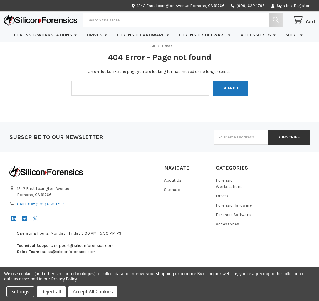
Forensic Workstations (45, 52)
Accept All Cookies (93, 291)
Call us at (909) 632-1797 (40, 221)
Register (302, 5)
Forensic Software (205, 52)
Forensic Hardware (143, 52)
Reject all (51, 291)
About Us (173, 197)
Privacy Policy (64, 279)
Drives (97, 52)
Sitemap (172, 206)
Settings (20, 291)
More (294, 52)
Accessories (258, 52)
